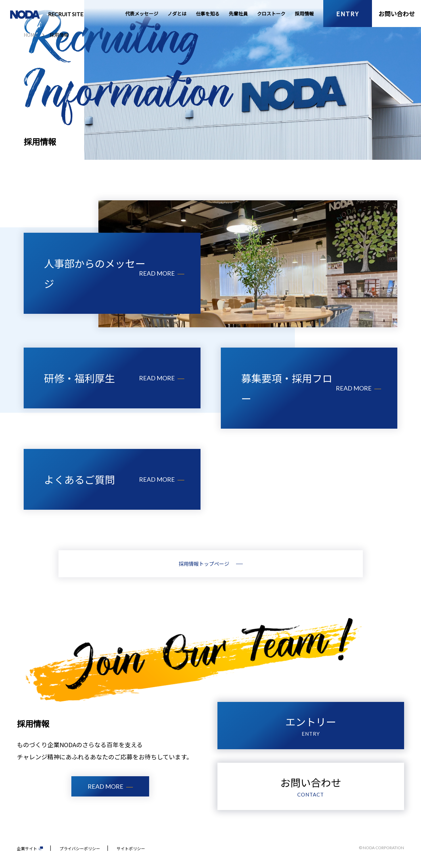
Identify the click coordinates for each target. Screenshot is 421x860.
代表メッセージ (141, 13)
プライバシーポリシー (80, 848)
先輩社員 (238, 13)
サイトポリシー (131, 848)
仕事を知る (207, 13)
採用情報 (304, 13)
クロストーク (271, 13)
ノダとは (176, 13)
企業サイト (30, 848)
